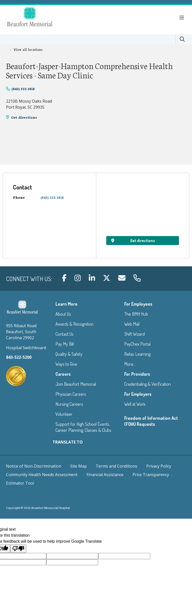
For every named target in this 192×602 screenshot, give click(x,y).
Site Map (78, 466)
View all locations (28, 49)
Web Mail (132, 324)
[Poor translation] (18, 548)
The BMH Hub (136, 314)
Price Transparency (150, 474)
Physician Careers (71, 394)
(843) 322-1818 (23, 88)
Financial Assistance (105, 474)
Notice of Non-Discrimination (33, 466)
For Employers (138, 394)
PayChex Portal (137, 344)
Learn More (67, 304)
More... (130, 364)
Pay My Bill (65, 344)
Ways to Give (66, 364)
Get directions (24, 117)
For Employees (138, 304)
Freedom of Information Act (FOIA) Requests (151, 421)
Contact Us (65, 334)
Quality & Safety (69, 354)
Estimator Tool (20, 483)
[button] (183, 17)
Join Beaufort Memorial (76, 384)
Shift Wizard (134, 334)
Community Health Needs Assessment (42, 474)
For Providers (137, 374)
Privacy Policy (158, 466)
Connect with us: (29, 279)
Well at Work (135, 404)
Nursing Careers (69, 404)
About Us (63, 314)
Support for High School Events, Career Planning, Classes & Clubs (83, 427)
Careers (63, 374)
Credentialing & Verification (147, 384)
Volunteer (64, 414)
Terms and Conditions (116, 466)
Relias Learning (137, 354)
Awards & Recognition (75, 324)
